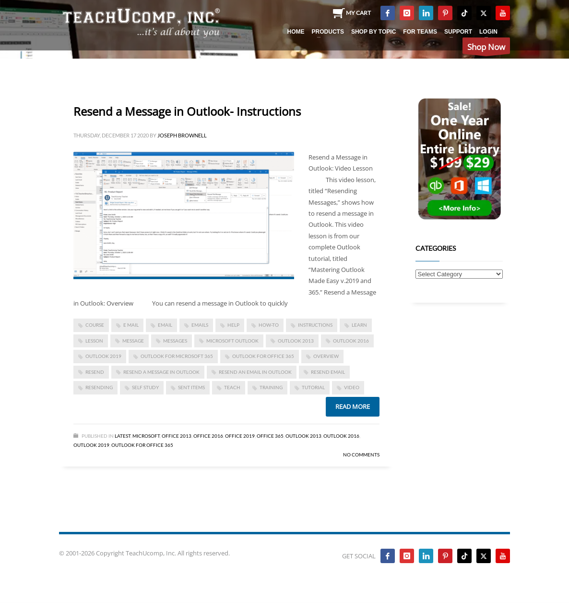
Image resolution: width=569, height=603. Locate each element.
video (351, 387)
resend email (328, 372)
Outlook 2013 (303, 436)
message (133, 341)
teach (232, 387)
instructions (315, 325)
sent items (191, 387)
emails (199, 325)
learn (359, 325)
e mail (131, 325)
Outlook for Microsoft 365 (177, 356)
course (94, 325)
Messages (175, 341)
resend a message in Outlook (161, 372)
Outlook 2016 (351, 341)
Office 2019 (240, 436)
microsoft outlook (232, 341)
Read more (352, 406)
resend (94, 372)
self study (145, 387)
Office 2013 (176, 436)
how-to (269, 325)
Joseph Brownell (182, 135)
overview (326, 356)
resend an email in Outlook (255, 372)
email (165, 325)
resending (99, 387)
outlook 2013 (296, 341)
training (271, 387)
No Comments (361, 454)
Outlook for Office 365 (263, 356)
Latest (122, 436)
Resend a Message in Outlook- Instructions (187, 111)
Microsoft (146, 436)
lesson (94, 341)
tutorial (313, 387)
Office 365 (270, 436)
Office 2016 (208, 436)
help (233, 325)
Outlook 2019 (103, 356)
